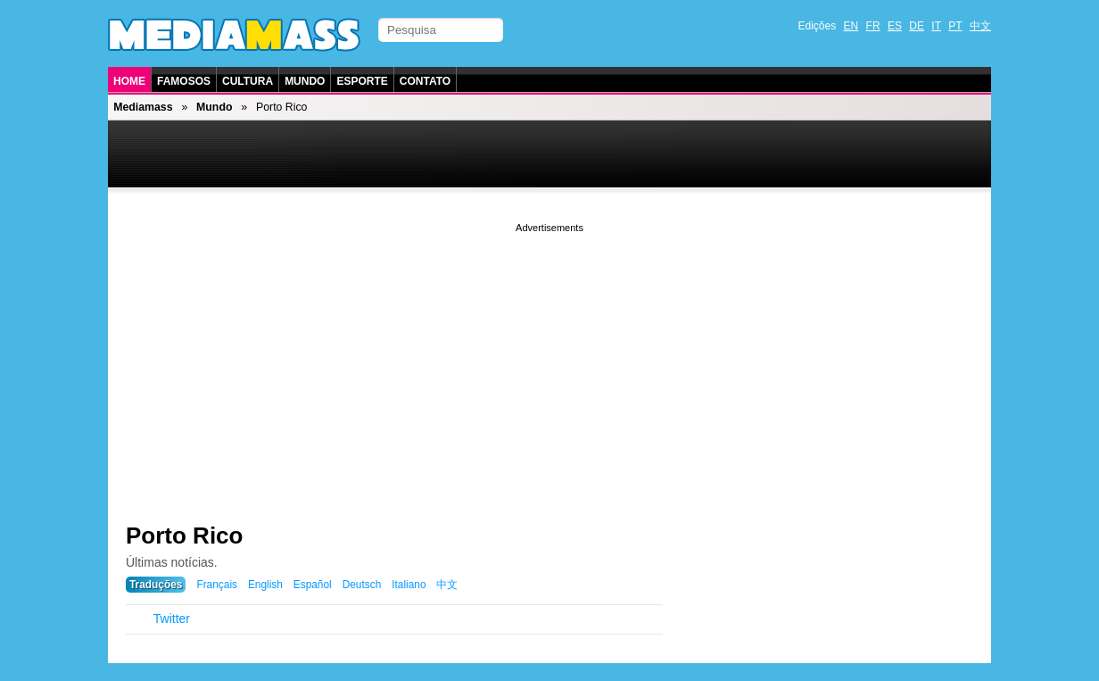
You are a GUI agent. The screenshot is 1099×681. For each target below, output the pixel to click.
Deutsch (362, 584)
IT (936, 26)
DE (916, 26)
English (265, 584)
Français (216, 584)
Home (129, 81)
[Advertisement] (549, 361)
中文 (980, 26)
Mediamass (142, 107)
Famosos (184, 81)
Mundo (305, 81)
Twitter (171, 618)
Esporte (361, 81)
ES (895, 26)
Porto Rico (184, 535)
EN (851, 26)
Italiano (409, 584)
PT (955, 26)
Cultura (247, 81)
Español (312, 584)
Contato (425, 81)
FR (873, 26)
